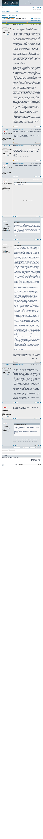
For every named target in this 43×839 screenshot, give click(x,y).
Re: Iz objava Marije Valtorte (20, 129)
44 (7, 155)
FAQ (33, 7)
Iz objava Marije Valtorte (9, 15)
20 (37, 18)
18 (7, 34)
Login (3, 7)
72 (7, 190)
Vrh (2, 126)
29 (7, 252)
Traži (39, 7)
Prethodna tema (33, 20)
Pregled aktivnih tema (16, 11)
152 (5, 140)
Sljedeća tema (38, 20)
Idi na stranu (31, 18)
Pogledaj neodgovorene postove (7, 11)
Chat (36, 7)
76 (7, 416)
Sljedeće (39, 18)
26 (7, 431)
